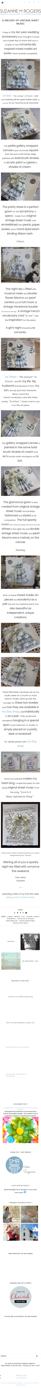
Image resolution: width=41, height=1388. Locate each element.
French (36, 916)
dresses (17, 916)
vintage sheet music (20, 923)
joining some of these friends (20, 897)
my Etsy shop (10, 711)
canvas (10, 916)
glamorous (11, 919)
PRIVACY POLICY (21, 1376)
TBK (24, 1385)
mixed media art (12, 921)
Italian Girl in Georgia (25, 919)
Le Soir (7, 95)
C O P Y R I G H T (21, 1378)
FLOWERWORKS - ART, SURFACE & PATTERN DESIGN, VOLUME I (20, 1108)
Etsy (23, 916)
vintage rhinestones (27, 921)
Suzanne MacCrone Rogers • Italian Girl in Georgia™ (22, 1383)
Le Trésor (11, 377)
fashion (29, 916)
